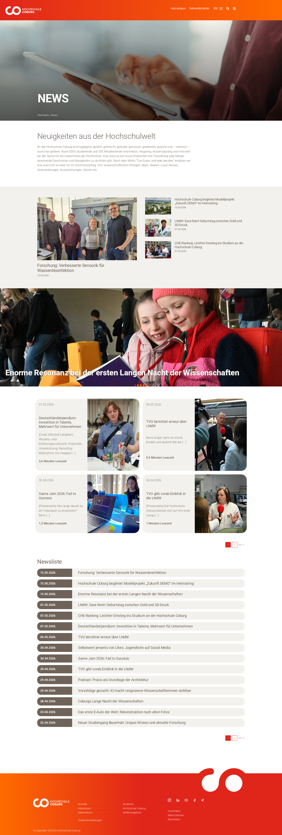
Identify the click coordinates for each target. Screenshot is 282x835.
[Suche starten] (228, 9)
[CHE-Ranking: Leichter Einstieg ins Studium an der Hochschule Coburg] (158, 249)
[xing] (202, 800)
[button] (135, 385)
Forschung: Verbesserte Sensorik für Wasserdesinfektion (70, 268)
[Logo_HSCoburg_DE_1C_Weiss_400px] (23, 7)
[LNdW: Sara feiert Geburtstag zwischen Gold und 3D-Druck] (158, 228)
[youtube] (186, 800)
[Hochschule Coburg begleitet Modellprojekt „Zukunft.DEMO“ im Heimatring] (158, 206)
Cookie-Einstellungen (90, 820)
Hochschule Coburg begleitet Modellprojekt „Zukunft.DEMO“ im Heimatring (204, 201)
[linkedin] (177, 800)
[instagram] (169, 800)
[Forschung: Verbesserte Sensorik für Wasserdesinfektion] (87, 228)
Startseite (43, 115)
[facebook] (194, 800)
